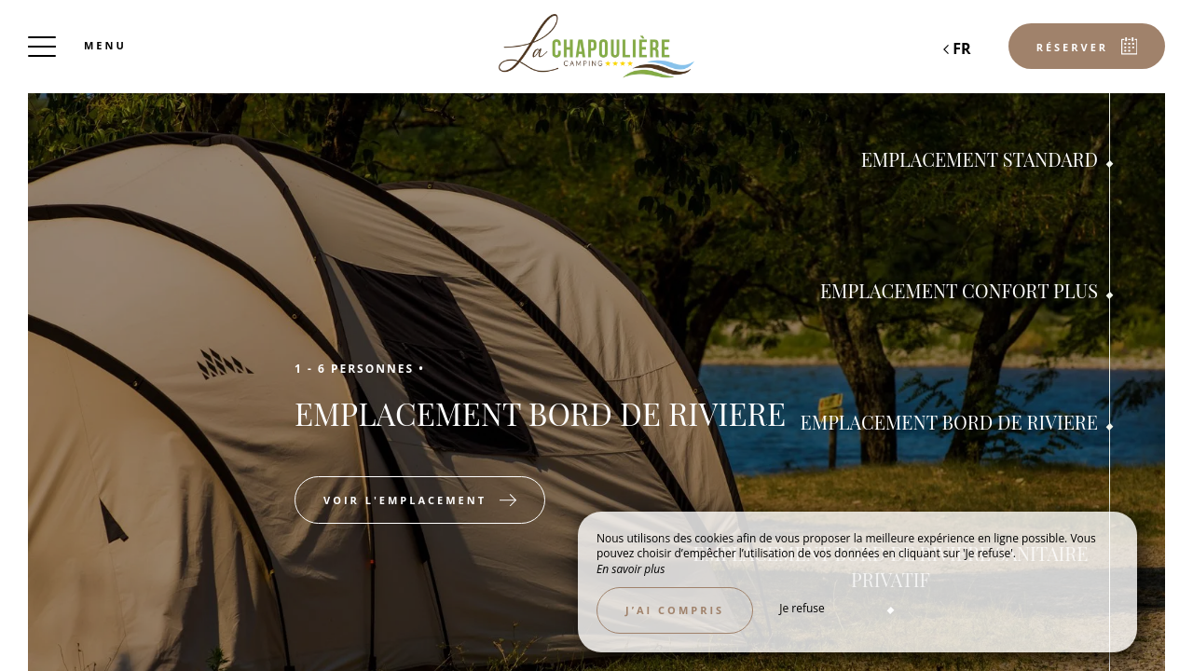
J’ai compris (674, 610)
